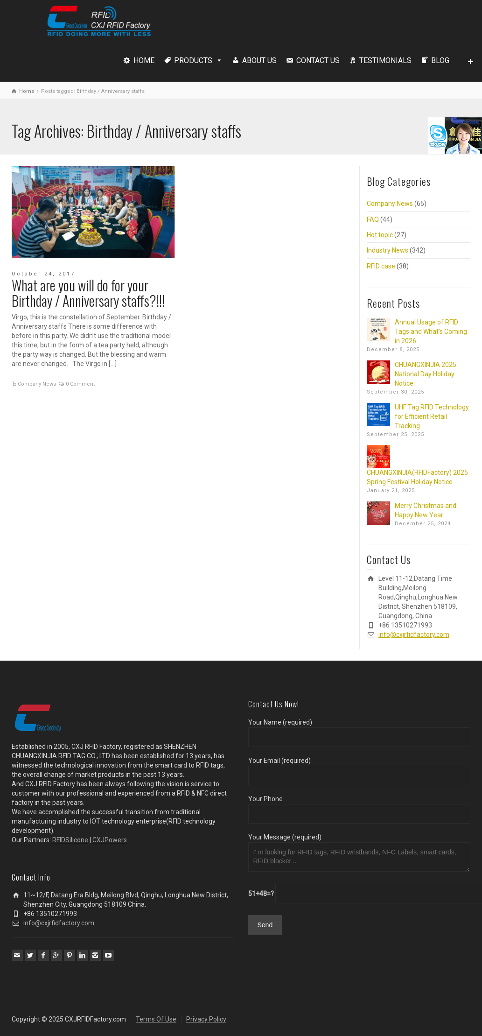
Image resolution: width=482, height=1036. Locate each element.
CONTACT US (318, 60)
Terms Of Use (156, 1019)
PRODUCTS (193, 60)
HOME (143, 60)
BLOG (440, 60)
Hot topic (380, 235)
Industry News (387, 250)
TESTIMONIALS (385, 60)
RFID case (381, 266)
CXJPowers (109, 840)
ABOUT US (259, 60)
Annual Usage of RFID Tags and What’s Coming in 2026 (431, 331)
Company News (37, 384)
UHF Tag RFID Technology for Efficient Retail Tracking (432, 416)
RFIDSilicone (70, 840)
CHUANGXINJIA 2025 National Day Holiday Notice (425, 374)
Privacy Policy (206, 1019)
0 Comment (80, 384)
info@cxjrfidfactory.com (413, 634)
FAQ (373, 219)
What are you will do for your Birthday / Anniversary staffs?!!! (88, 293)
